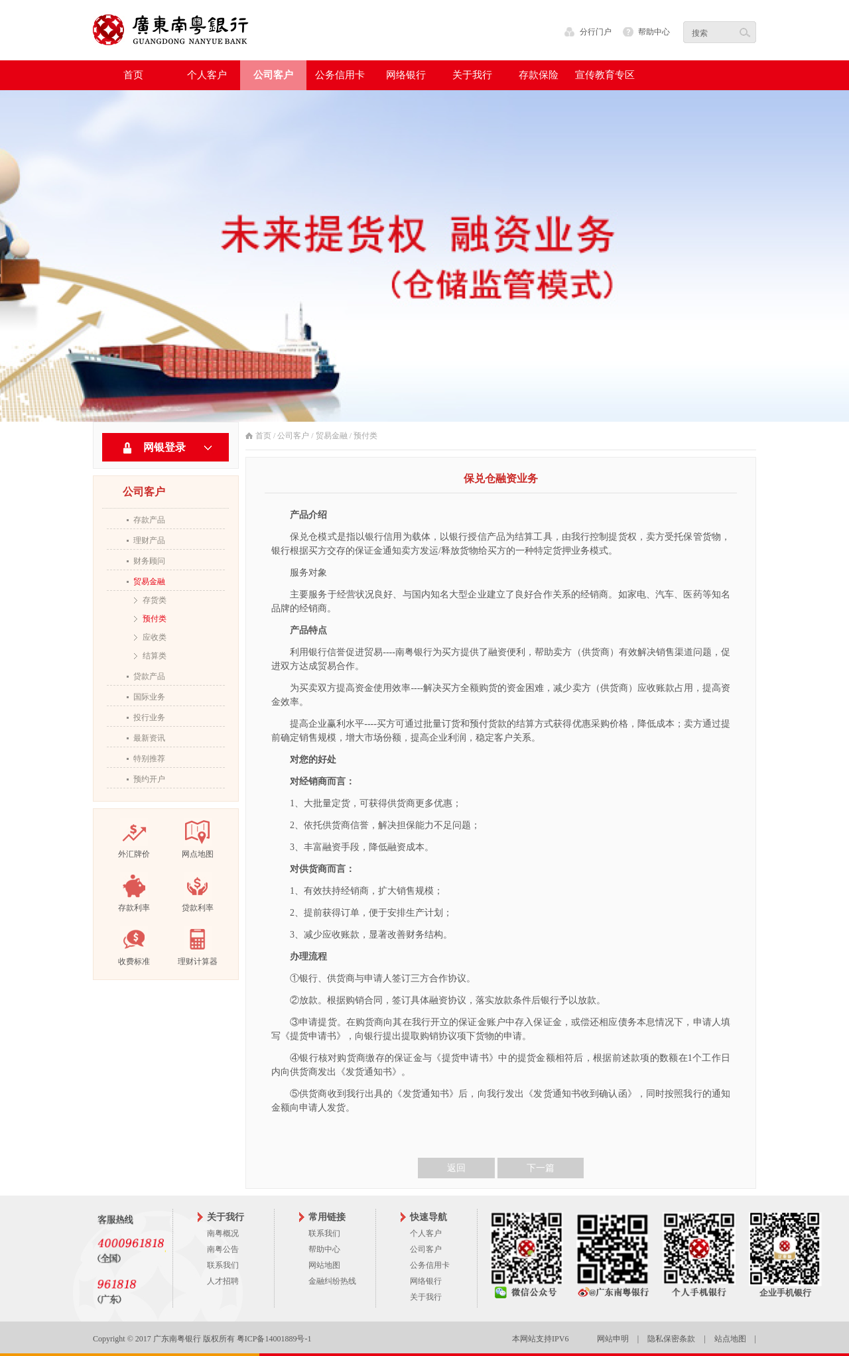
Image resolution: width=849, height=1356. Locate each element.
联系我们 (223, 1265)
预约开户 (149, 779)
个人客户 (426, 1233)
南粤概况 (223, 1233)
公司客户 (293, 435)
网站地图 (324, 1265)
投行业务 (149, 717)
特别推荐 (149, 758)
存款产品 (149, 519)
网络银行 (426, 1281)
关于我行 (426, 1297)
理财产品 (149, 540)
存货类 (154, 600)
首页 (133, 75)
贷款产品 (149, 676)
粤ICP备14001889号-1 (274, 1338)
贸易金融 (149, 581)
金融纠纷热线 (332, 1281)
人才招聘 (223, 1281)
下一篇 (541, 1168)
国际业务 (149, 697)
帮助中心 (654, 31)
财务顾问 (149, 561)
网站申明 (613, 1338)
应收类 (154, 637)
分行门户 (596, 31)
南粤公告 (223, 1249)
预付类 (154, 618)
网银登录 (164, 447)
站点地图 (730, 1338)
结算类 (154, 655)
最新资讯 (149, 738)
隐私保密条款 (671, 1338)
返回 (456, 1168)
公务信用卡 (430, 1265)
